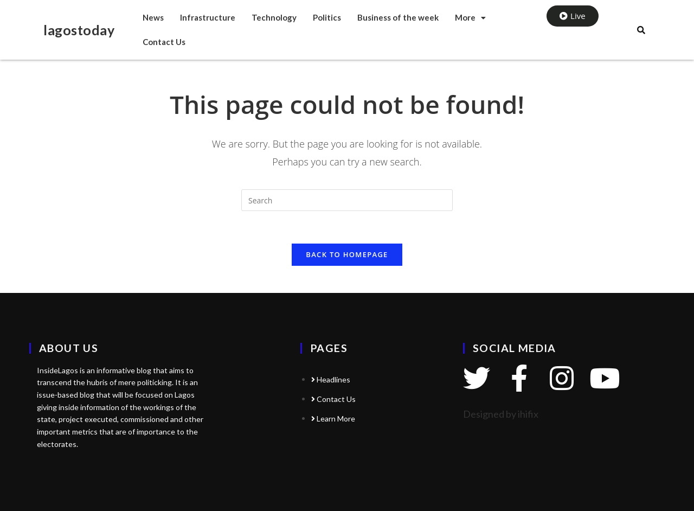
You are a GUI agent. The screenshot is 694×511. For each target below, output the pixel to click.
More (470, 17)
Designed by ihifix (500, 414)
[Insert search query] (347, 200)
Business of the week (398, 17)
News (153, 17)
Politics (327, 17)
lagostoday (78, 30)
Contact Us (164, 42)
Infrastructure (207, 17)
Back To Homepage (347, 254)
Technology (274, 17)
